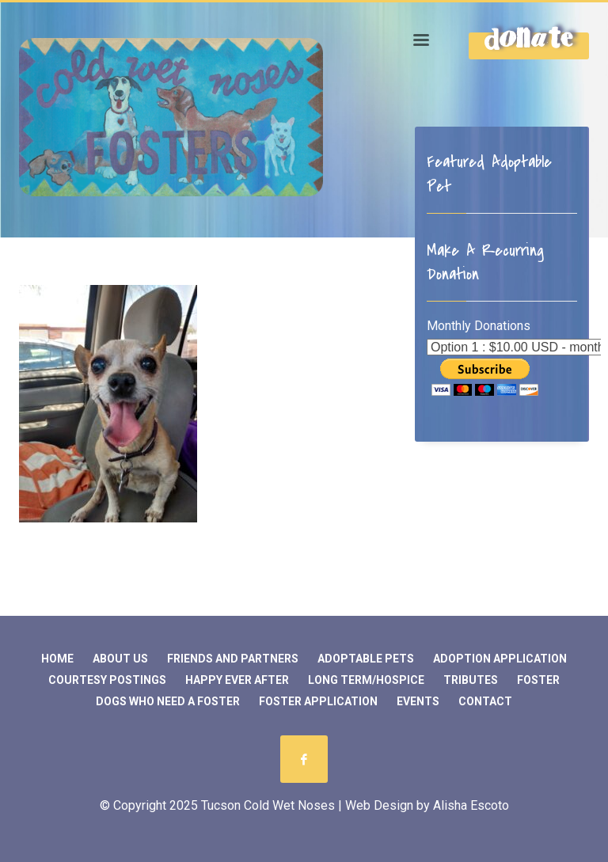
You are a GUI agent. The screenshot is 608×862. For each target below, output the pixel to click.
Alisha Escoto (471, 805)
